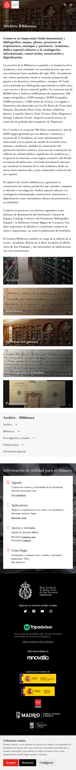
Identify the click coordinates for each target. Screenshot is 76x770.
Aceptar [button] (11, 762)
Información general (14, 451)
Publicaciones (13, 444)
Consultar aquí (28, 537)
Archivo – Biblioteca (18, 417)
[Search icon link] (65, 5)
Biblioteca (11, 431)
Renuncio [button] (27, 762)
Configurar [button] (46, 762)
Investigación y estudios (19, 438)
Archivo (10, 424)
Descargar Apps (19, 517)
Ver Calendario (18, 495)
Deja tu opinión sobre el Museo (38, 641)
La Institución (9, 21)
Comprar (26, 540)
